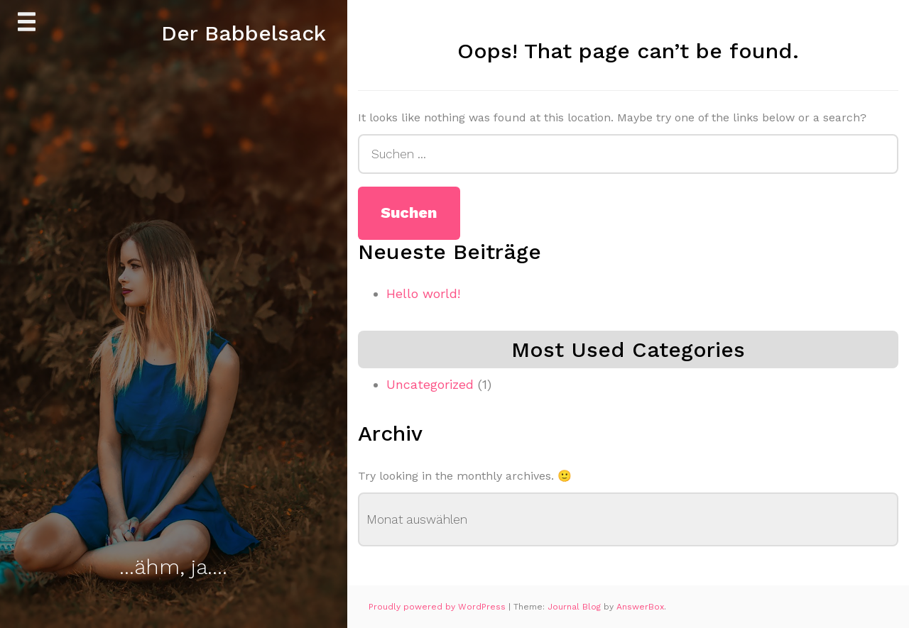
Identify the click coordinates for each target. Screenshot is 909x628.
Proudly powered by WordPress (438, 607)
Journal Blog (576, 607)
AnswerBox (640, 607)
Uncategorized (430, 384)
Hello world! (423, 293)
